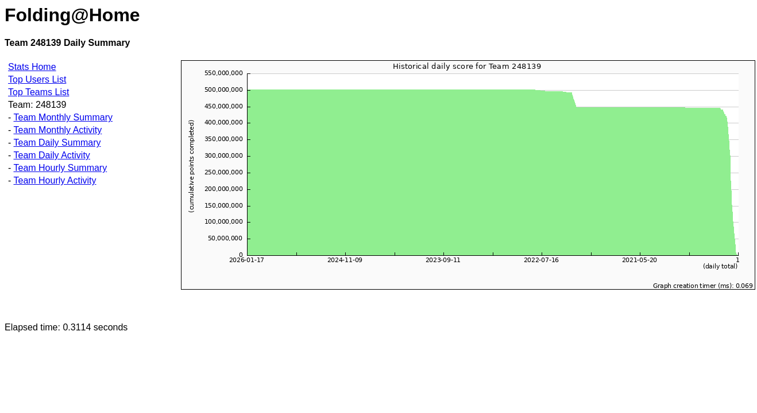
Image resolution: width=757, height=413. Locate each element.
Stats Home (32, 67)
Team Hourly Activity (54, 180)
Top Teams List (38, 92)
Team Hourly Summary (60, 168)
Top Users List (37, 79)
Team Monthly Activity (57, 130)
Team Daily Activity (51, 155)
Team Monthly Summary (63, 117)
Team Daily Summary (57, 142)
